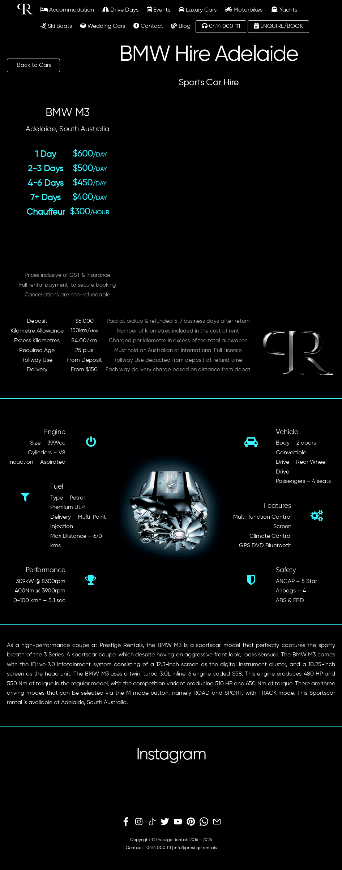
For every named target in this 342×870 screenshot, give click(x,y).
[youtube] (178, 821)
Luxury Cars (198, 10)
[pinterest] (191, 821)
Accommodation (67, 10)
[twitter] (165, 821)
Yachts (284, 10)
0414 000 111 (221, 26)
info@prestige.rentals (195, 848)
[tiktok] (152, 821)
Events (158, 10)
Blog (181, 26)
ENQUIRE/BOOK (278, 26)
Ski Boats (56, 26)
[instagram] (138, 821)
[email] (217, 821)
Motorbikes (243, 10)
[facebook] (125, 821)
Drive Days (120, 10)
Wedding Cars (102, 26)
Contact (148, 26)
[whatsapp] (204, 821)
